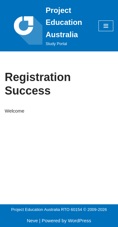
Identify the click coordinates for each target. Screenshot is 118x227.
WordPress (79, 220)
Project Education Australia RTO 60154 (46, 209)
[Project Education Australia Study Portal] (47, 25)
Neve (32, 220)
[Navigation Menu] (105, 25)
